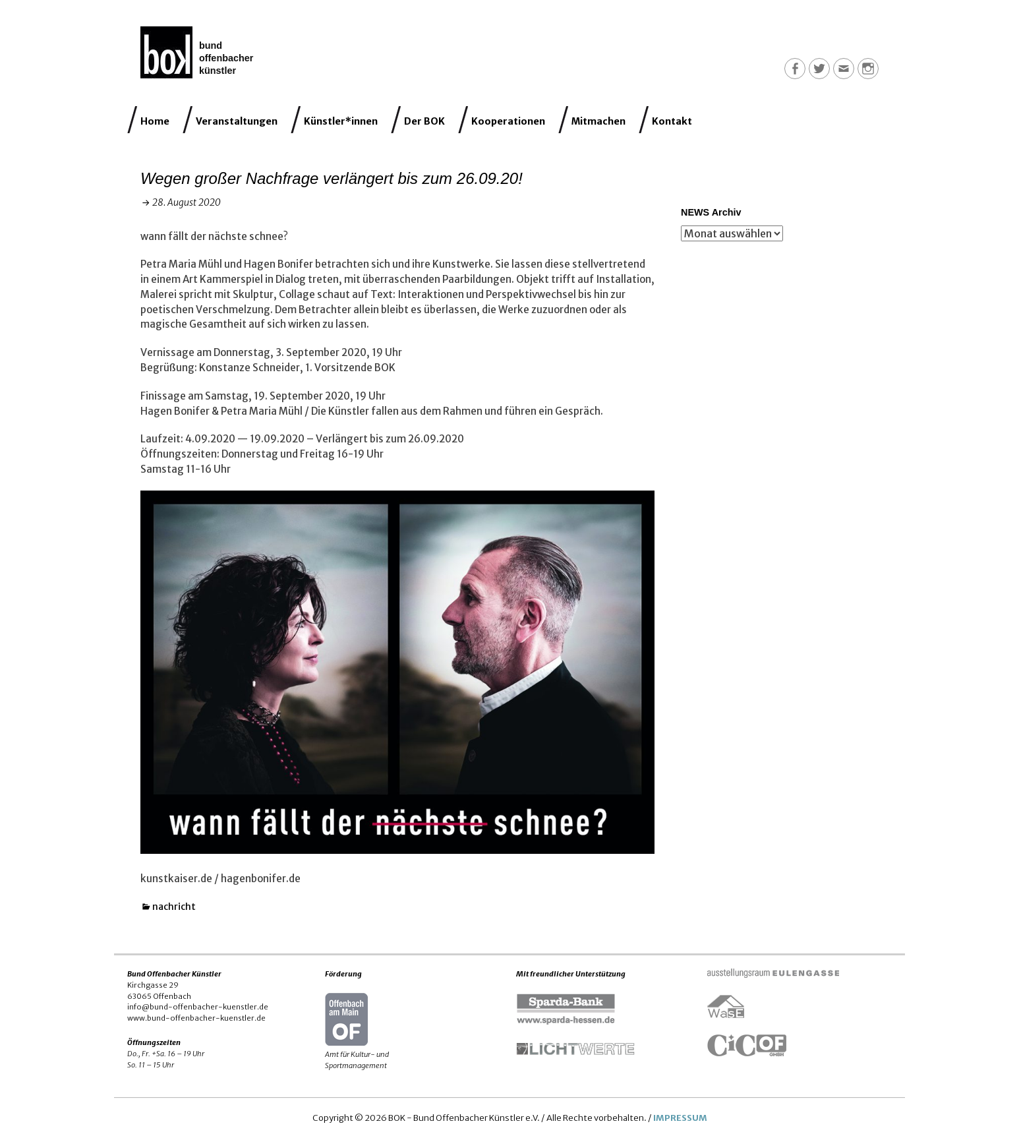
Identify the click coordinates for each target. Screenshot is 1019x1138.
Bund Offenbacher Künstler (226, 57)
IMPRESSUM (680, 1117)
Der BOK (424, 121)
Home (154, 121)
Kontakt (672, 121)
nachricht (174, 907)
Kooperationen (508, 121)
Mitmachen (598, 121)
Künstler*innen (341, 121)
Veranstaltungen (236, 121)
